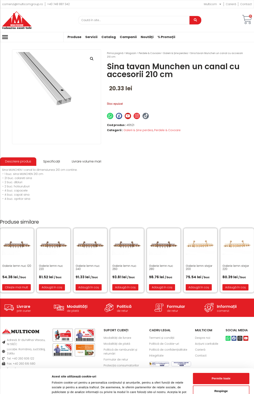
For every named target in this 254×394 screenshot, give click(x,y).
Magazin (131, 53)
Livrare (23, 306)
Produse (74, 37)
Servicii (91, 37)
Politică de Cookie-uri (164, 344)
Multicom (213, 4)
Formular (176, 306)
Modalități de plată (117, 344)
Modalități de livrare (117, 338)
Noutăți (147, 37)
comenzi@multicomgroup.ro (22, 4)
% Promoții (166, 37)
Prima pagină (115, 53)
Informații (227, 306)
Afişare (57, 386)
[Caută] (133, 20)
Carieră (231, 4)
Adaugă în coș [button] (52, 287)
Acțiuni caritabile (206, 344)
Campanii (128, 37)
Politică (124, 306)
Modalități (77, 306)
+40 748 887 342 (58, 4)
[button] (91, 58)
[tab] (18, 161)
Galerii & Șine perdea (175, 53)
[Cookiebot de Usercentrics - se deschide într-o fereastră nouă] (25, 386)
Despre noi (202, 338)
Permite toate (221, 357)
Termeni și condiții (161, 338)
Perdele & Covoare (150, 53)
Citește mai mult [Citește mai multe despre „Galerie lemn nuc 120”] (16, 287)
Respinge (221, 369)
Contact (246, 4)
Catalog (108, 37)
